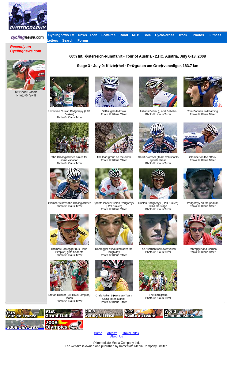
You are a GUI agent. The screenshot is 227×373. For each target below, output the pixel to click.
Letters (52, 40)
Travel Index (131, 333)
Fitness (215, 35)
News (82, 35)
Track (182, 35)
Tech (93, 35)
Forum (83, 40)
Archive (112, 333)
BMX (147, 35)
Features (108, 35)
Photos (198, 35)
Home (98, 333)
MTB (135, 35)
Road (123, 35)
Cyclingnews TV (61, 35)
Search (68, 40)
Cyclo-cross (164, 35)
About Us (116, 336)
